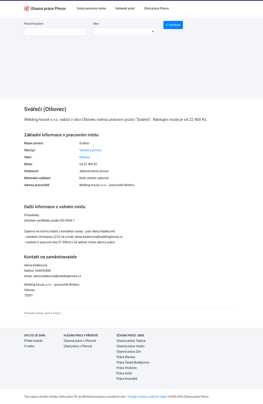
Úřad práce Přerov (156, 8)
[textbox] (101, 31)
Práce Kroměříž (126, 379)
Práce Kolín (124, 373)
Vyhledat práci (125, 8)
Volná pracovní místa (91, 8)
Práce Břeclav (125, 357)
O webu (29, 346)
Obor (96, 23)
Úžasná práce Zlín (128, 351)
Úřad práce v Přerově (78, 346)
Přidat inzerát (33, 341)
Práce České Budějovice (132, 362)
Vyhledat (173, 25)
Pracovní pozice (33, 23)
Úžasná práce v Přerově (80, 341)
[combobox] (124, 31)
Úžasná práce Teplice (131, 341)
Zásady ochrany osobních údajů (147, 396)
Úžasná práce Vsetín (130, 346)
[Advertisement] (131, 71)
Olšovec (84, 157)
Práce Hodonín (126, 368)
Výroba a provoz (90, 150)
